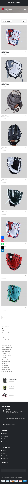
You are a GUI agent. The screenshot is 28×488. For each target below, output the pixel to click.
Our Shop (5, 441)
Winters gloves (6, 353)
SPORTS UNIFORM (5, 363)
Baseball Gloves (4, 51)
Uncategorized (5, 367)
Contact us (5, 436)
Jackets (3, 357)
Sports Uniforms (6, 455)
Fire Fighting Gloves (7, 339)
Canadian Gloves (7, 335)
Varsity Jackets (5, 369)
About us (5, 433)
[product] (14, 37)
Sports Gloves (6, 351)
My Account (5, 438)
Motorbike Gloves (7, 347)
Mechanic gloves (6, 345)
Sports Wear (4, 365)
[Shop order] (7, 21)
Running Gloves (6, 349)
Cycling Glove (6, 337)
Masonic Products (6, 361)
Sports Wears (6, 458)
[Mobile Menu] (25, 9)
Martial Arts (4, 359)
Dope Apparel (5, 326)
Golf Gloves (5, 341)
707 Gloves (5, 331)
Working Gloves (6, 355)
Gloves (3, 329)
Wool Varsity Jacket (6, 371)
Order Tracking (6, 444)
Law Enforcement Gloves (9, 343)
